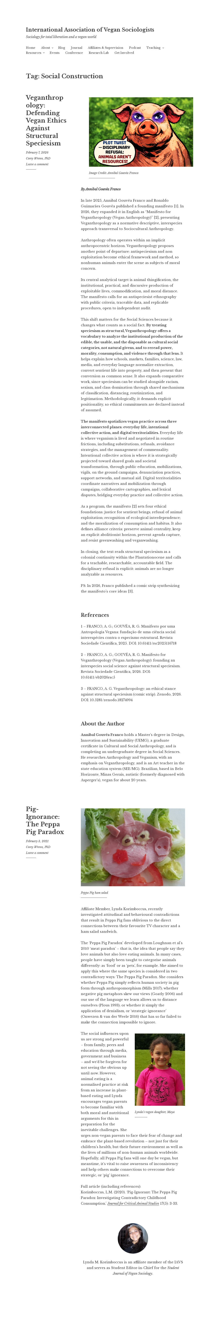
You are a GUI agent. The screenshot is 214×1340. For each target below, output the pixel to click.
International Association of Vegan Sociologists (96, 34)
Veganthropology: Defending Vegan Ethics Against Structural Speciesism (46, 132)
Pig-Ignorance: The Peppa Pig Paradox (45, 832)
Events (55, 64)
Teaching (153, 59)
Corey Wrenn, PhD (38, 170)
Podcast (135, 59)
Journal (76, 59)
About (45, 59)
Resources (33, 64)
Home (30, 59)
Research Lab (99, 64)
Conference (74, 64)
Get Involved (124, 64)
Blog (61, 59)
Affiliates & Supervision (105, 59)
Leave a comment (37, 175)
